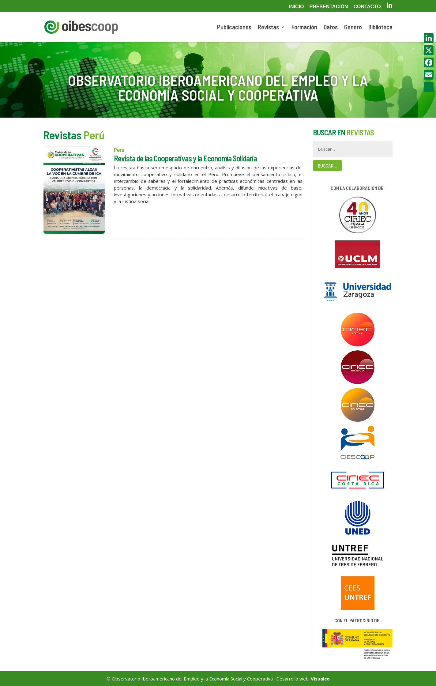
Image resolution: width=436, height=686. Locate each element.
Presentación (328, 6)
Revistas (268, 28)
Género (353, 28)
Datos (331, 28)
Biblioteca (380, 28)
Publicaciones (234, 28)
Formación (304, 28)
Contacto (367, 6)
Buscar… (327, 165)
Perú (119, 149)
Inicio (296, 6)
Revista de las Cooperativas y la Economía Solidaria (185, 158)
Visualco (320, 679)
